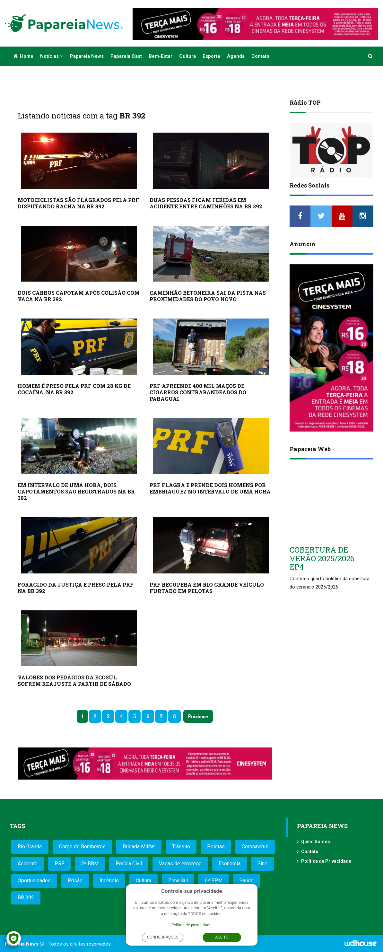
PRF (59, 863)
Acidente (28, 863)
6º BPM (213, 881)
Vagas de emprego (180, 863)
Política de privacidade (191, 925)
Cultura (187, 56)
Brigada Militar (139, 846)
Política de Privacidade (326, 861)
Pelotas (216, 846)
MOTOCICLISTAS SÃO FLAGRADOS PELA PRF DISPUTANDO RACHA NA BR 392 (78, 203)
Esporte (211, 56)
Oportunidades (34, 881)
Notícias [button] (51, 56)
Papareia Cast (126, 56)
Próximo (196, 716)
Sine (262, 863)
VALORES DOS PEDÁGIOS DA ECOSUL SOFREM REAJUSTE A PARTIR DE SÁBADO (74, 680)
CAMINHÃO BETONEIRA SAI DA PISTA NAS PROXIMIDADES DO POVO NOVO (208, 295)
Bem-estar (160, 56)
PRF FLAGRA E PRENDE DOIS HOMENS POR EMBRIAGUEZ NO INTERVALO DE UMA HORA (210, 488)
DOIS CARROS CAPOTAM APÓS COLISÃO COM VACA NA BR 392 (79, 295)
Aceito (222, 937)
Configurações (162, 937)
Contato (260, 56)
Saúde (246, 881)
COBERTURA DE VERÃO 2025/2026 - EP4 (325, 558)
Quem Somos (315, 841)
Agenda (236, 56)
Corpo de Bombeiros (82, 846)
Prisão (75, 881)
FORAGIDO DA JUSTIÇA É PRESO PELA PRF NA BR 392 (76, 587)
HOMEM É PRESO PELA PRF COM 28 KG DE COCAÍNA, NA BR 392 (74, 389)
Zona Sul (178, 881)
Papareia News (87, 56)
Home (23, 56)
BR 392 (26, 898)
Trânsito (181, 846)
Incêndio (109, 881)
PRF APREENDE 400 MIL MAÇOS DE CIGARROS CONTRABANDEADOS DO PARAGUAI (198, 392)
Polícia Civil (129, 863)
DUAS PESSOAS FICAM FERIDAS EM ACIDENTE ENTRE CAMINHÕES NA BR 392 (206, 203)
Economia (229, 863)
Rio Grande (30, 846)
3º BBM (90, 863)
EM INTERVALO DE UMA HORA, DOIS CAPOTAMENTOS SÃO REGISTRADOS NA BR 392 (76, 491)
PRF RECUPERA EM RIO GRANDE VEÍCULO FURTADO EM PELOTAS (207, 587)
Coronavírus (255, 846)
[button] (370, 56)
